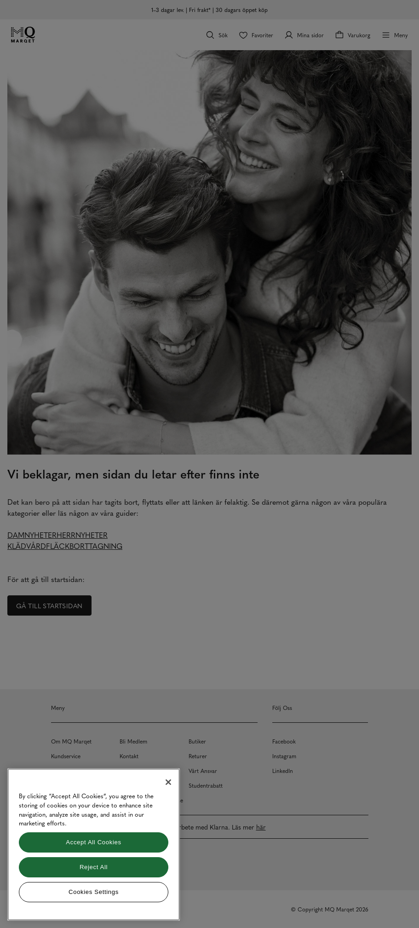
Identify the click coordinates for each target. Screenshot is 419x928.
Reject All (94, 867)
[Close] (168, 782)
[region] (93, 844)
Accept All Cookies (93, 842)
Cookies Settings (94, 891)
